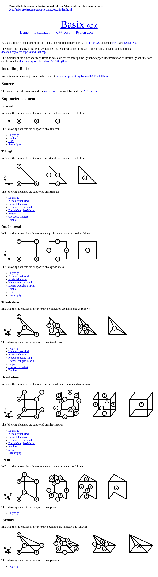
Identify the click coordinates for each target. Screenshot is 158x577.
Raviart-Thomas (17, 203)
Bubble (12, 138)
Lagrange (13, 134)
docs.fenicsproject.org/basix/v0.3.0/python (43, 61)
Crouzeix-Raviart (18, 216)
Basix (79, 24)
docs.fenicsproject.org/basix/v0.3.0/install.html (82, 76)
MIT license (90, 91)
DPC (11, 141)
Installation (42, 32)
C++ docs (63, 32)
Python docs (84, 32)
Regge (12, 213)
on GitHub (50, 91)
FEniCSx (94, 42)
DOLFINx (130, 42)
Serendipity (14, 144)
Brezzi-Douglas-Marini (21, 210)
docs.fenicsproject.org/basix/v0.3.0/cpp (23, 51)
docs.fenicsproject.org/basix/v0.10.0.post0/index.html (40, 9)
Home (24, 32)
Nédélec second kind (20, 207)
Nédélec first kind (18, 200)
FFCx (115, 42)
